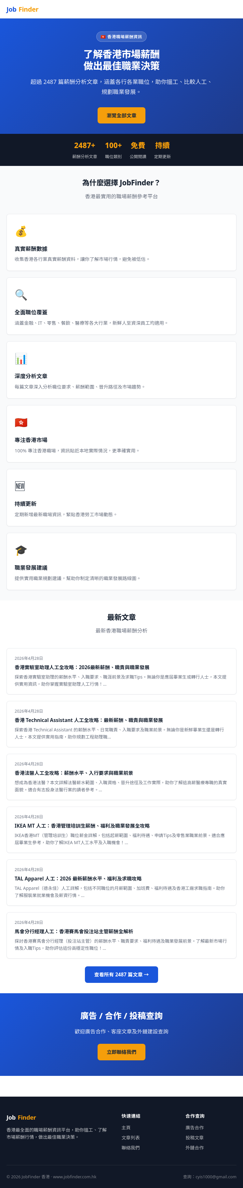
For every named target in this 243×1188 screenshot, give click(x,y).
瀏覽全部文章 (121, 115)
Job (22, 9)
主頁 (126, 1127)
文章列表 (131, 1138)
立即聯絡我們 (121, 1052)
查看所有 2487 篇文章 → (121, 974)
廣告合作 (194, 1127)
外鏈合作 (194, 1148)
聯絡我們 (131, 1148)
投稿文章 (194, 1138)
